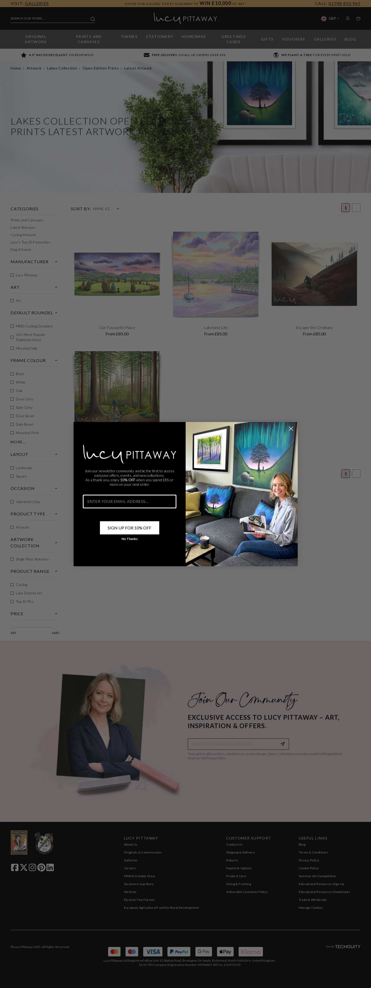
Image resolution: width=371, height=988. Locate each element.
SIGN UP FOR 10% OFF (129, 531)
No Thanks (130, 543)
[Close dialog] (291, 432)
